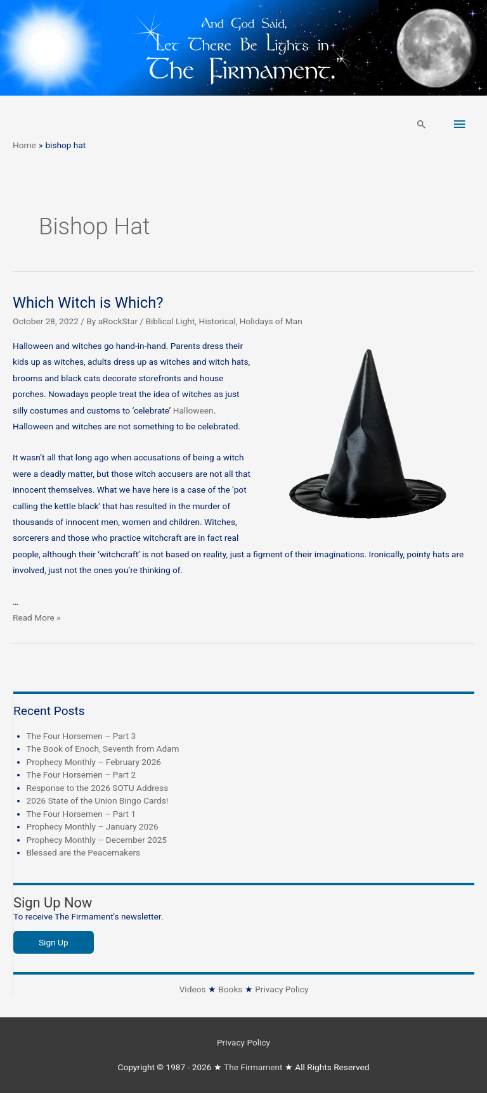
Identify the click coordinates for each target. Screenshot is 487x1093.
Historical (216, 321)
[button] (421, 124)
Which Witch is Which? (88, 303)
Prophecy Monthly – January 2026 (93, 826)
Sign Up (53, 942)
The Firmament (253, 1067)
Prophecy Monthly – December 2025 (97, 840)
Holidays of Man (271, 321)
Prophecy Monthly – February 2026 (94, 762)
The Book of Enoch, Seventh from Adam (103, 748)
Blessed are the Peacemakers (84, 852)
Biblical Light (170, 321)
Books (230, 989)
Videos (192, 989)
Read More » (37, 617)
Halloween (193, 410)
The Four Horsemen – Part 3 (81, 736)
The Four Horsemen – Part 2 (81, 774)
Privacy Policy (281, 989)
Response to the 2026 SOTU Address (98, 788)
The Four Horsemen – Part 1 (81, 814)
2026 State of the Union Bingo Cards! (98, 800)
